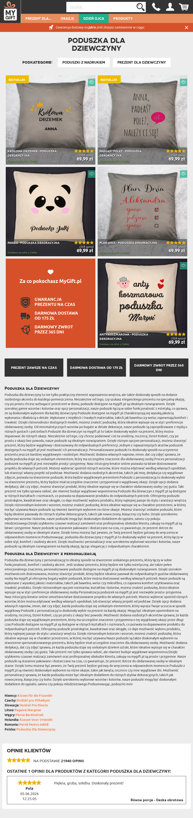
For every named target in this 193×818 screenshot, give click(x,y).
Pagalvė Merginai (28, 710)
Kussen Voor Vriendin (36, 720)
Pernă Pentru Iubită (34, 725)
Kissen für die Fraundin (35, 696)
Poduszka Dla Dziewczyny (36, 730)
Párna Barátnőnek (30, 715)
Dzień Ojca (93, 19)
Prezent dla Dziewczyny (141, 62)
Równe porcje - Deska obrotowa (157, 800)
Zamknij (186, 27)
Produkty (123, 19)
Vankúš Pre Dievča (34, 705)
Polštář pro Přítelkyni (33, 701)
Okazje (67, 19)
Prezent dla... (38, 19)
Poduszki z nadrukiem (83, 62)
